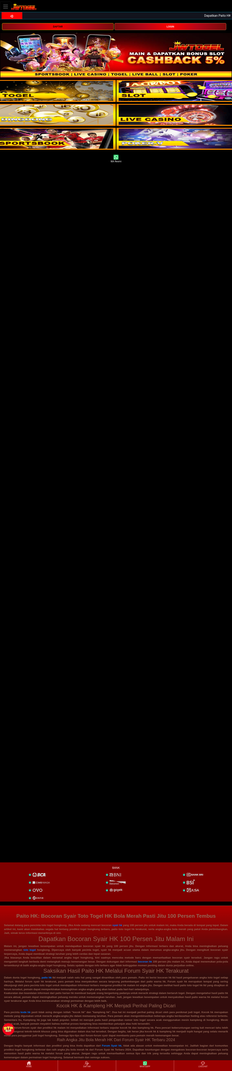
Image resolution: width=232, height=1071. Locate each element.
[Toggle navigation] (5, 6)
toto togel (29, 949)
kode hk (25, 1012)
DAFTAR (58, 26)
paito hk (47, 977)
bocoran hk (145, 961)
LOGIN (170, 26)
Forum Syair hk (111, 1045)
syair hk (117, 925)
